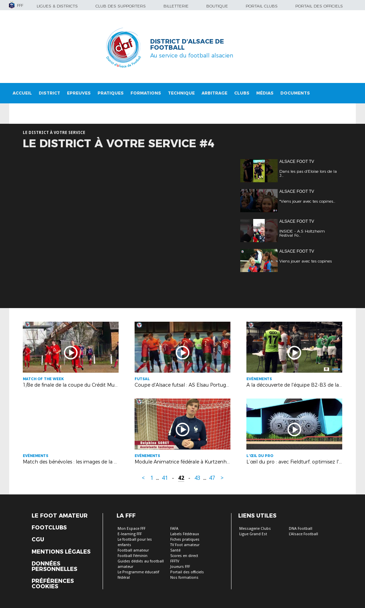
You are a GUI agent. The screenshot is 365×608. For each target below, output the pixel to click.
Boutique (217, 6)
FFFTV (174, 561)
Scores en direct (184, 556)
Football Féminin (132, 556)
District (49, 93)
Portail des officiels (319, 6)
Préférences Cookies (53, 583)
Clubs (241, 93)
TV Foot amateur (184, 545)
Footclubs (49, 527)
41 (165, 478)
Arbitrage (214, 93)
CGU (38, 539)
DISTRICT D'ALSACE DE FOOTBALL (187, 44)
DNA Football (300, 528)
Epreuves (79, 93)
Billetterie (176, 6)
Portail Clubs (262, 6)
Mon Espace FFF (131, 528)
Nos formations (184, 577)
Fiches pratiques (184, 539)
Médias (265, 93)
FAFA (174, 528)
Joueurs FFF (180, 566)
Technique (181, 93)
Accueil (22, 93)
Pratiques (111, 93)
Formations (146, 93)
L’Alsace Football (303, 534)
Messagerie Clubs (255, 528)
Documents (295, 93)
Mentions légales (61, 552)
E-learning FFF (130, 534)
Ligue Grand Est (253, 534)
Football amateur (133, 550)
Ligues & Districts (57, 6)
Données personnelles (54, 566)
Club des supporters (120, 6)
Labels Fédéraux (184, 534)
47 (212, 478)
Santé (175, 550)
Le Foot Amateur (60, 516)
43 (197, 478)
